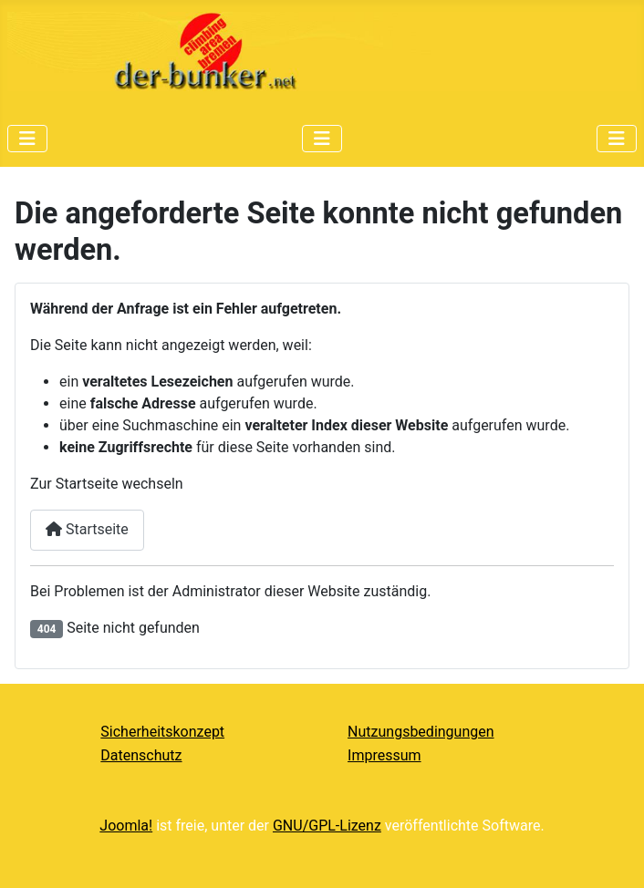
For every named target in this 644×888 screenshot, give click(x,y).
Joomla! (125, 825)
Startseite (87, 529)
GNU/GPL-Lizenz (327, 825)
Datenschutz (141, 755)
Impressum (384, 755)
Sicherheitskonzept (162, 731)
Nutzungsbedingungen (420, 731)
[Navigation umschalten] (27, 138)
